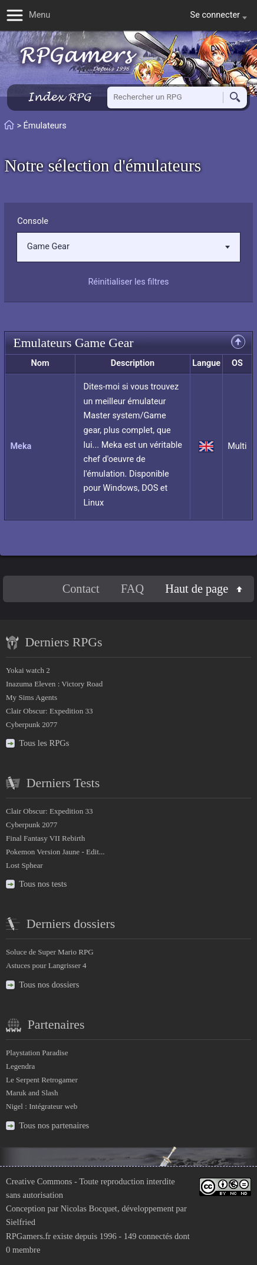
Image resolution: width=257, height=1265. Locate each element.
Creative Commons (39, 1181)
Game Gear (128, 247)
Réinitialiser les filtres (128, 282)
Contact (81, 588)
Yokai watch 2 (28, 670)
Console (32, 221)
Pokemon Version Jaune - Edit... (55, 851)
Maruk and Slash (32, 1092)
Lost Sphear (24, 865)
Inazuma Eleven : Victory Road (54, 683)
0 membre (23, 1249)
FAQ (132, 588)
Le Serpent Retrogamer (42, 1079)
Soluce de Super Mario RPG (50, 951)
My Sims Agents (31, 697)
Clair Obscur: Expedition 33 (49, 710)
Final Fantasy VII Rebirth (45, 838)
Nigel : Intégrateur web (41, 1106)
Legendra (20, 1066)
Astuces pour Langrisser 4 (46, 965)
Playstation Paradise (37, 1052)
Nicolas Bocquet (89, 1208)
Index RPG (59, 97)
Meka (20, 446)
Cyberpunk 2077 (31, 724)
